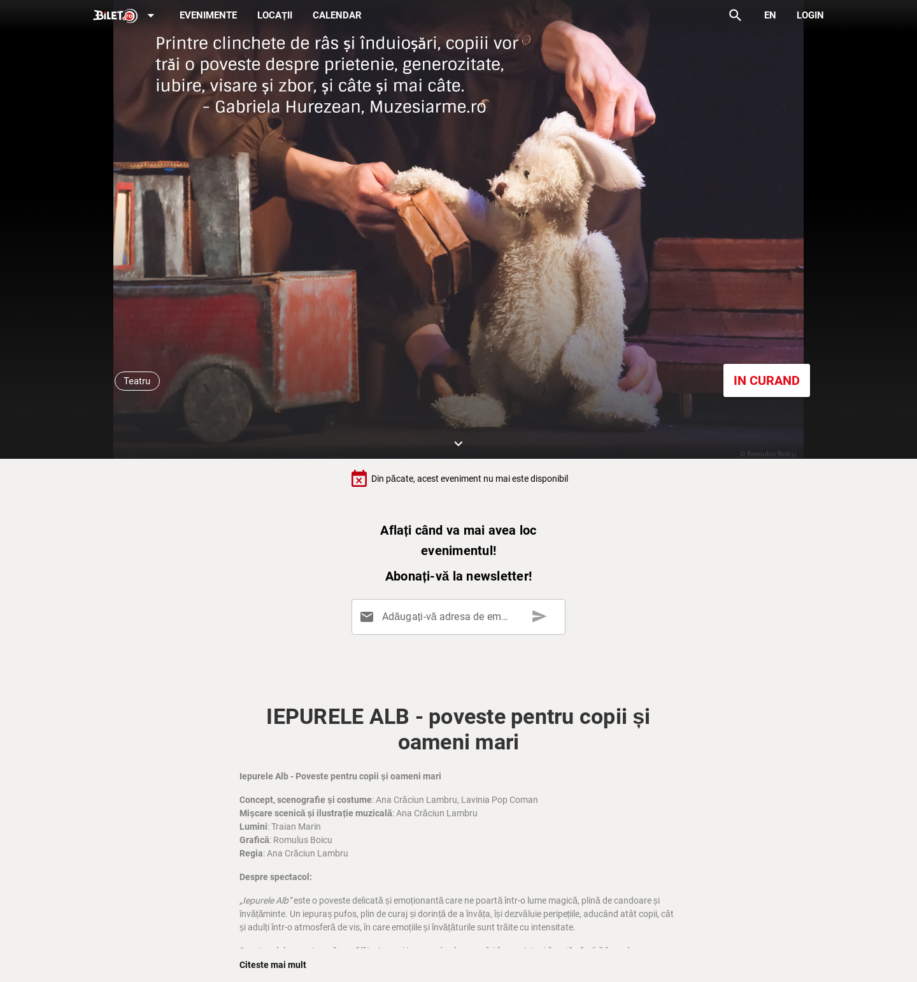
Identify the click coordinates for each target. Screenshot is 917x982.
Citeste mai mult (272, 965)
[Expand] (126, 16)
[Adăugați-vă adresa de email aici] (461, 617)
